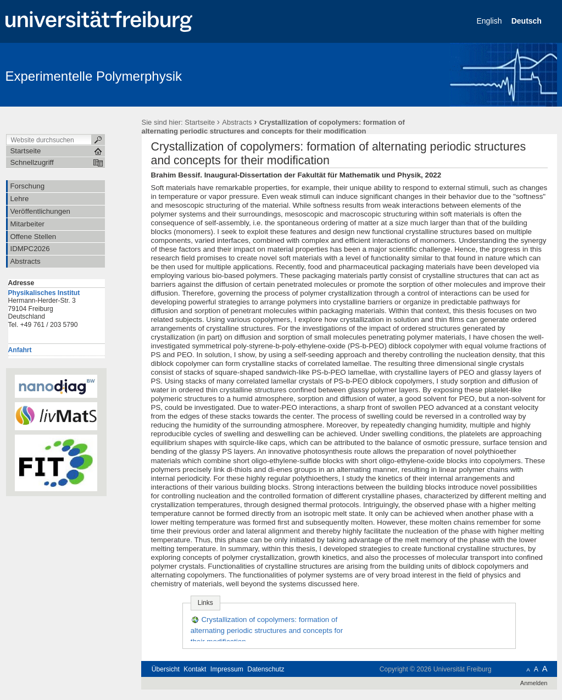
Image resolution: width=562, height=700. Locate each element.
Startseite (200, 122)
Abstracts (237, 122)
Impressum (226, 669)
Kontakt (194, 669)
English (490, 20)
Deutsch (527, 20)
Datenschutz (265, 669)
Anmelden (534, 683)
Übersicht (166, 669)
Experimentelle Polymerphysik (93, 76)
